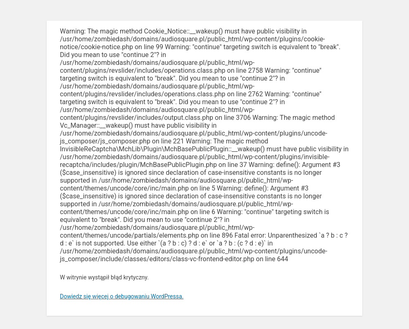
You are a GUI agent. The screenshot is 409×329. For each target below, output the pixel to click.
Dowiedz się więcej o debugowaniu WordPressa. (121, 296)
